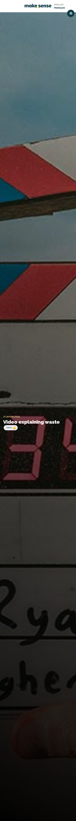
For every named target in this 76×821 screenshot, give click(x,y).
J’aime (9, 427)
